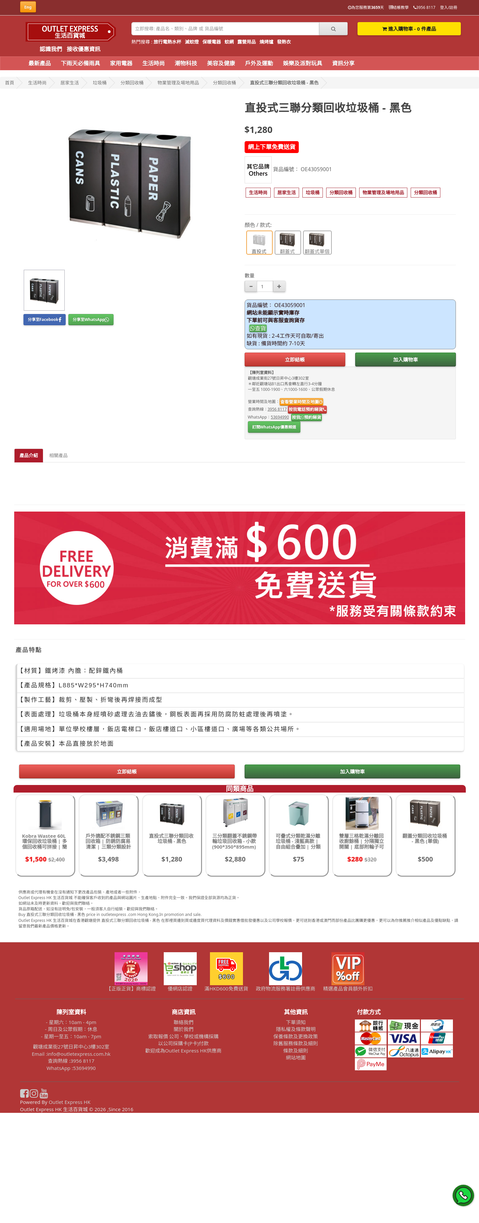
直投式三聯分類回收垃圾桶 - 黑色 (284, 82)
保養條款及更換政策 (295, 1146)
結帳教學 (399, 7)
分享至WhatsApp (91, 319)
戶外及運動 (259, 63)
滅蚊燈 (192, 42)
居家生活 (69, 82)
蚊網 (229, 42)
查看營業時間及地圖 (301, 402)
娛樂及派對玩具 (302, 63)
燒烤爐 (266, 42)
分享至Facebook (44, 319)
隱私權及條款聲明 (296, 1139)
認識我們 (51, 49)
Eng (28, 7)
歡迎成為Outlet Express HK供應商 (183, 1160)
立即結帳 (295, 359)
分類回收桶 (132, 82)
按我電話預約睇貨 (307, 409)
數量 (250, 275)
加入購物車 (405, 359)
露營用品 (246, 42)
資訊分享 (343, 63)
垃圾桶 (100, 82)
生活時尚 (153, 63)
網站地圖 (296, 1167)
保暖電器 (211, 42)
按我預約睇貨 (306, 417)
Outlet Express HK (69, 1212)
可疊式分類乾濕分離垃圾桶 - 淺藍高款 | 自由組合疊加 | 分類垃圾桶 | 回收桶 (298, 954)
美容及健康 (221, 63)
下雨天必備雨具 (80, 63)
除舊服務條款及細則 (295, 1153)
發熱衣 (284, 42)
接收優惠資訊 (83, 49)
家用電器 (121, 63)
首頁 (9, 82)
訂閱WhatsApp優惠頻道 (274, 427)
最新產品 (39, 63)
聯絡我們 (183, 1132)
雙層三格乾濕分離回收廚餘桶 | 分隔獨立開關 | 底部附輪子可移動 (361, 954)
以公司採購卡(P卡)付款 (183, 1153)
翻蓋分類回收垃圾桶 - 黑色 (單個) (424, 949)
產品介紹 (28, 455)
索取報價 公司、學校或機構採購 (183, 1146)
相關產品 (58, 455)
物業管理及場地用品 (178, 82)
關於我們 (183, 1139)
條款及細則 (295, 1160)
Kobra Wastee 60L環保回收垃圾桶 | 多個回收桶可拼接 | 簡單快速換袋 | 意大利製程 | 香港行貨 (44, 957)
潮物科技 (186, 63)
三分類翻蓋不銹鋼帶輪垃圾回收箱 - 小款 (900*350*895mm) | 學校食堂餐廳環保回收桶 (234, 957)
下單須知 (296, 1132)
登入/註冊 (448, 7)
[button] (258, 193)
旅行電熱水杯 (167, 42)
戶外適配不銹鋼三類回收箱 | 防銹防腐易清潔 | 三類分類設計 (108, 951)
